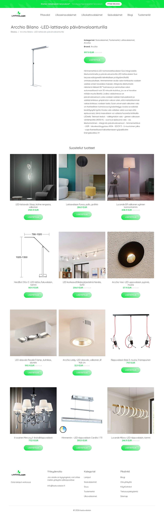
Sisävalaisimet (115, 15)
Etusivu (14, 33)
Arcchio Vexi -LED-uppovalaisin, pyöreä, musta (130, 285)
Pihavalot (45, 15)
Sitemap (124, 497)
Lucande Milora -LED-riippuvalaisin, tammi (130, 439)
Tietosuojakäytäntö (129, 493)
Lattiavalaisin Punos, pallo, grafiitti (82, 205)
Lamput (87, 478)
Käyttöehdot (126, 488)
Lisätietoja (94, 61)
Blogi (130, 15)
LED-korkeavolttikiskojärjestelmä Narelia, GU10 (82, 285)
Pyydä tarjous (113, 4)
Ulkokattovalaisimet (91, 15)
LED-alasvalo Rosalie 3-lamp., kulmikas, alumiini (33, 362)
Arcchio (87, 44)
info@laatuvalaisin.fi (56, 487)
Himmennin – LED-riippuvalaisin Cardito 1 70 (82, 439)
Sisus (86, 488)
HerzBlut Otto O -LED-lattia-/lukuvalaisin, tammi (33, 285)
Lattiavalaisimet (128, 41)
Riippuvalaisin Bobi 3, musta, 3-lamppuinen (131, 361)
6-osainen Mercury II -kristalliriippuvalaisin (33, 439)
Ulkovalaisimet (90, 497)
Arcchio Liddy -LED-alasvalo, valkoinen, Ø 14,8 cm (82, 362)
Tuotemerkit (144, 15)
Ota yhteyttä (126, 483)
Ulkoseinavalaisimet (65, 15)
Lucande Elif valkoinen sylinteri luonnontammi (130, 207)
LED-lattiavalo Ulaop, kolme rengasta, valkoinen (33, 207)
